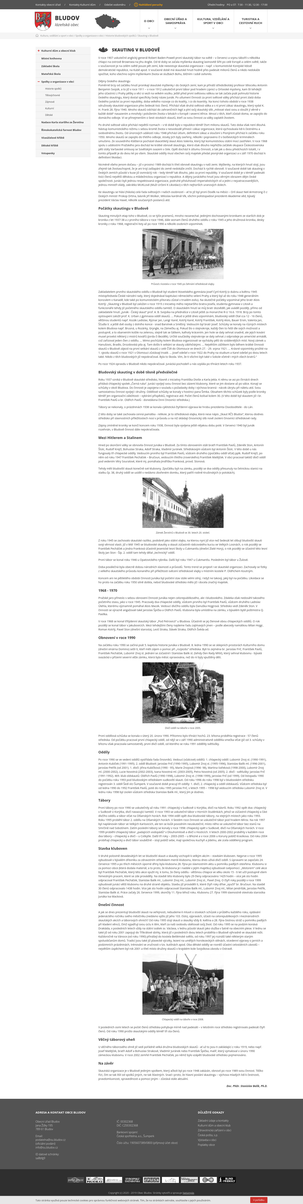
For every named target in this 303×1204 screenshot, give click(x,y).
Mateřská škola (50, 74)
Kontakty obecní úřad (48, 4)
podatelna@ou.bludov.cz (51, 1140)
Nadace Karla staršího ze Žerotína (62, 122)
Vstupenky (48, 153)
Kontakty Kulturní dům (82, 4)
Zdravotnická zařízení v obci (214, 1130)
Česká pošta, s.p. (208, 1135)
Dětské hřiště (49, 145)
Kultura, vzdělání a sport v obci (213, 21)
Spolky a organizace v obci (90, 35)
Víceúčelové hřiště (52, 137)
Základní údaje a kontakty (213, 1120)
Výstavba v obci (207, 1140)
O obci (149, 21)
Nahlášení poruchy (151, 4)
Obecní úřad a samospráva (175, 21)
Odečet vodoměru (115, 4)
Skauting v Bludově (148, 35)
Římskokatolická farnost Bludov (61, 130)
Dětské (49, 115)
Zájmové (49, 101)
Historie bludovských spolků (121, 35)
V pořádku (258, 1200)
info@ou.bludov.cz (47, 1147)
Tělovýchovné (52, 95)
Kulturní (49, 108)
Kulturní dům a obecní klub (57, 50)
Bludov (67, 18)
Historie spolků (53, 88)
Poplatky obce (206, 1145)
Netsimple (188, 1193)
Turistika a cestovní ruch (250, 21)
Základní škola (50, 66)
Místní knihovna (51, 58)
